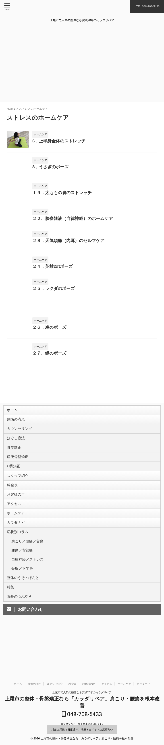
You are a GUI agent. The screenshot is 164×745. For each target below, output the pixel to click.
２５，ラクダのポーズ (53, 288)
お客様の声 (17, 515)
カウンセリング (20, 434)
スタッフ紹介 (18, 492)
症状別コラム (18, 562)
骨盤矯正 (15, 457)
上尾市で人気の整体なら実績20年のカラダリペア (82, 692)
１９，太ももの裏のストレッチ (62, 192)
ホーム (13, 411)
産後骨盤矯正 (18, 469)
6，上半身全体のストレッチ (58, 141)
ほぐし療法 (17, 446)
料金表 (13, 504)
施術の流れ (17, 423)
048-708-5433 (82, 714)
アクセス (15, 527)
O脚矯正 (14, 480)
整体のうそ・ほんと (24, 619)
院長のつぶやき (20, 642)
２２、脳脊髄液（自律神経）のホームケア (72, 218)
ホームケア (17, 539)
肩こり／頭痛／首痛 (27, 573)
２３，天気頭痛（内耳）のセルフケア (68, 240)
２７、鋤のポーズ (49, 353)
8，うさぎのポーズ (50, 166)
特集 (11, 630)
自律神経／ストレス (27, 596)
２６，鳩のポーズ (49, 327)
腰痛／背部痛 (22, 585)
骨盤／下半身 (22, 608)
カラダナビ (17, 550)
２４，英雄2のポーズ (52, 266)
